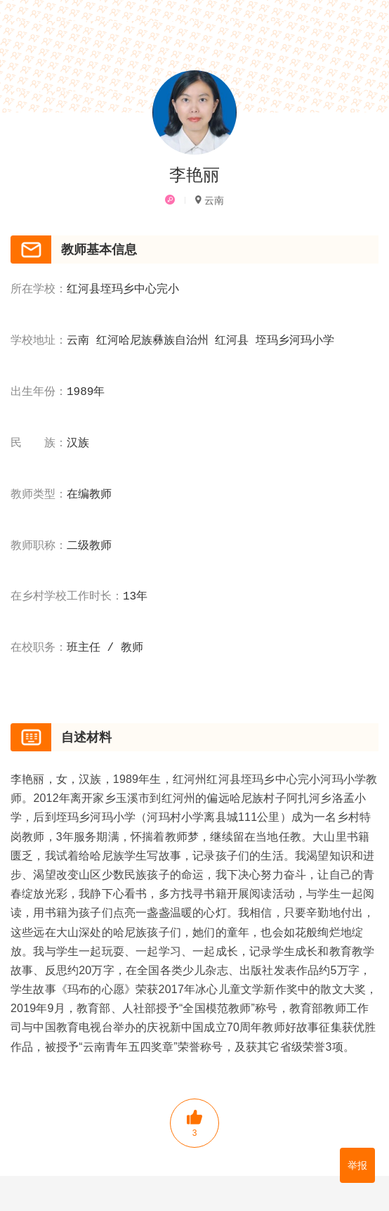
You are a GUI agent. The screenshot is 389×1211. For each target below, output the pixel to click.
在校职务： (39, 648)
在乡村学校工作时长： (67, 596)
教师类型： (39, 495)
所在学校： (39, 289)
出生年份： (39, 392)
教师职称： (39, 546)
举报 (357, 1165)
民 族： (39, 443)
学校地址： (39, 341)
